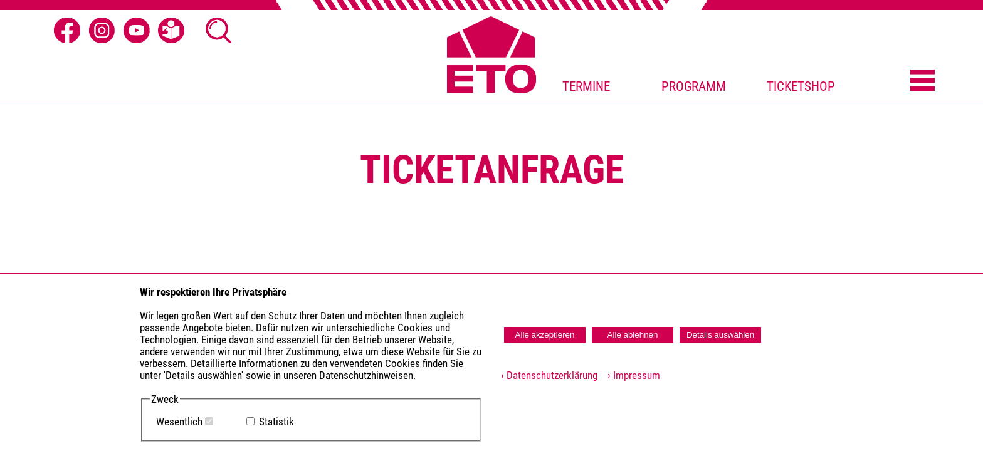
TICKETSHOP (801, 86)
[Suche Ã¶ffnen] (219, 31)
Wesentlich (179, 422)
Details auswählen (720, 335)
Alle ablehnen (632, 335)
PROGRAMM (693, 86)
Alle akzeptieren (545, 335)
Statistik (276, 422)
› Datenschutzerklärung (549, 375)
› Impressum (630, 375)
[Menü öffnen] (922, 81)
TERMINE (586, 86)
